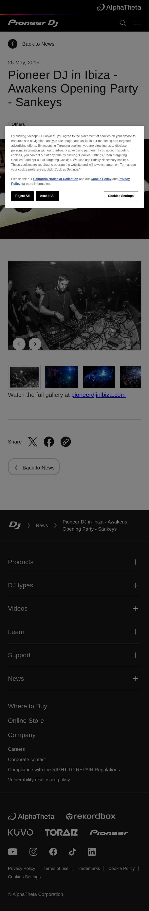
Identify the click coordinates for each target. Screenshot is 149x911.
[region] (74, 167)
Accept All (47, 196)
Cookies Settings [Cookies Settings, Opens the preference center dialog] (121, 196)
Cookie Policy (101, 179)
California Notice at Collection (55, 179)
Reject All (22, 196)
